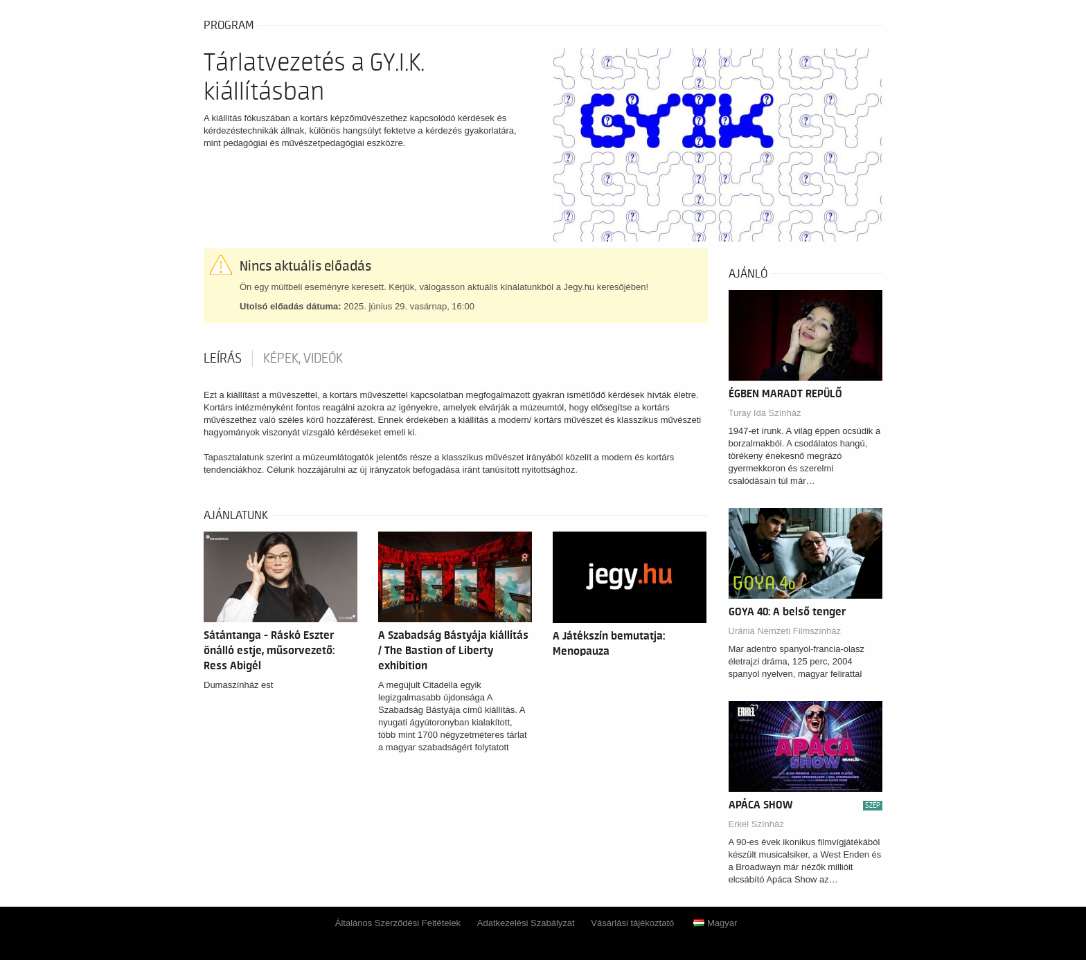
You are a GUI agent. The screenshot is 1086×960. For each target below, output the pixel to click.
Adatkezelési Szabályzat (526, 923)
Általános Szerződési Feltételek (398, 923)
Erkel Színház (756, 824)
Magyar (715, 923)
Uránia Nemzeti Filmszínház (785, 631)
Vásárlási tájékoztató (632, 923)
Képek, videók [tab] (303, 358)
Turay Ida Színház (765, 413)
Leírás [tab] (223, 358)
